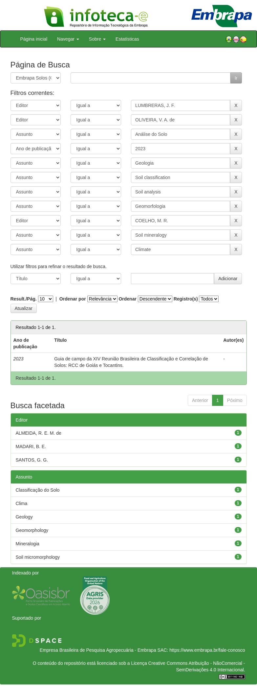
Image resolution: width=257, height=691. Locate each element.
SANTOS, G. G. (32, 460)
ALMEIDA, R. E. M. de (38, 433)
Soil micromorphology (38, 557)
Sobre (97, 39)
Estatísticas (127, 39)
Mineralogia (27, 543)
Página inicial (34, 39)
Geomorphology (32, 530)
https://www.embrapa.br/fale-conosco (207, 650)
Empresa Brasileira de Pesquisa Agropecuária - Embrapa (98, 650)
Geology (24, 516)
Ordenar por (72, 298)
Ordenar (127, 298)
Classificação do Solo (38, 490)
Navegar (68, 39)
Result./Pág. (24, 298)
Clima (22, 503)
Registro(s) (186, 298)
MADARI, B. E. (31, 446)
